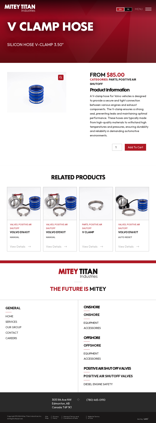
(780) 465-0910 (95, 400)
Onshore (92, 315)
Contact (11, 332)
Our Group (13, 327)
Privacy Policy (56, 417)
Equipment (91, 323)
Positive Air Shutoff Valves (108, 376)
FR (128, 9)
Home (9, 316)
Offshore (92, 345)
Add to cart (135, 147)
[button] (61, 77)
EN (120, 9)
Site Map (46, 417)
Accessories (92, 328)
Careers (11, 338)
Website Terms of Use (93, 417)
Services (11, 322)
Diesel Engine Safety (98, 384)
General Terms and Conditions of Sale (71, 417)
